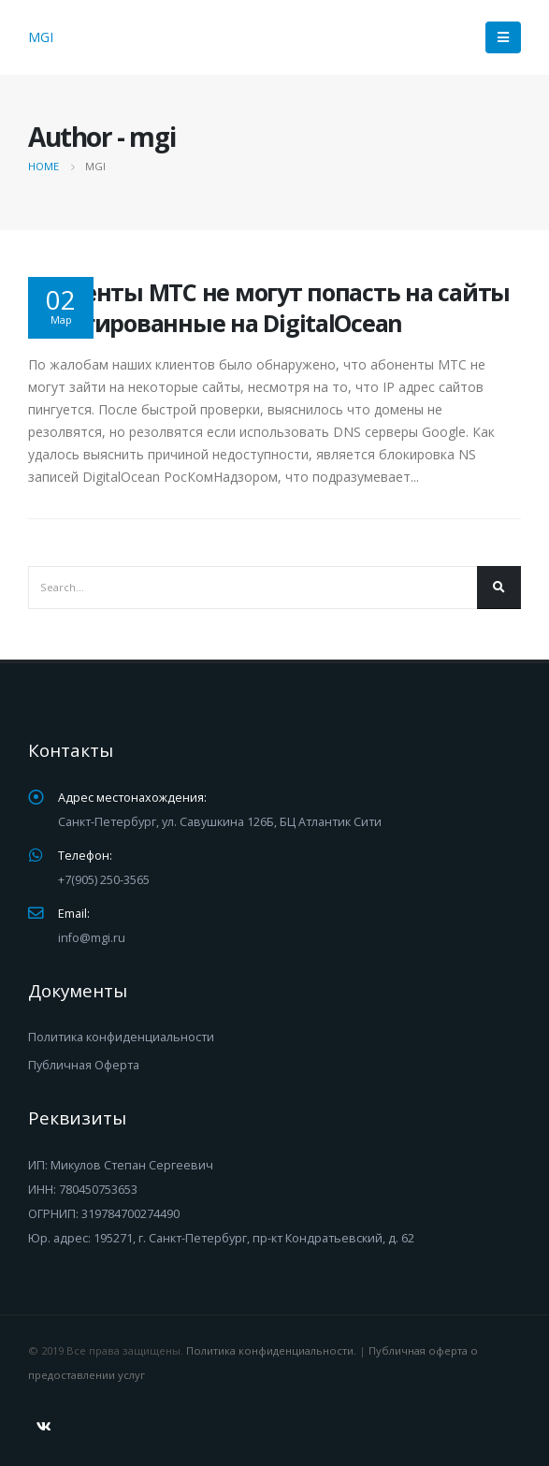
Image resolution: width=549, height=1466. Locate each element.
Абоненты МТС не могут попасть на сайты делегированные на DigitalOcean (269, 307)
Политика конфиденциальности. (271, 1350)
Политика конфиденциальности (121, 1037)
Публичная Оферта (83, 1065)
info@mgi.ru (91, 938)
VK (44, 1427)
